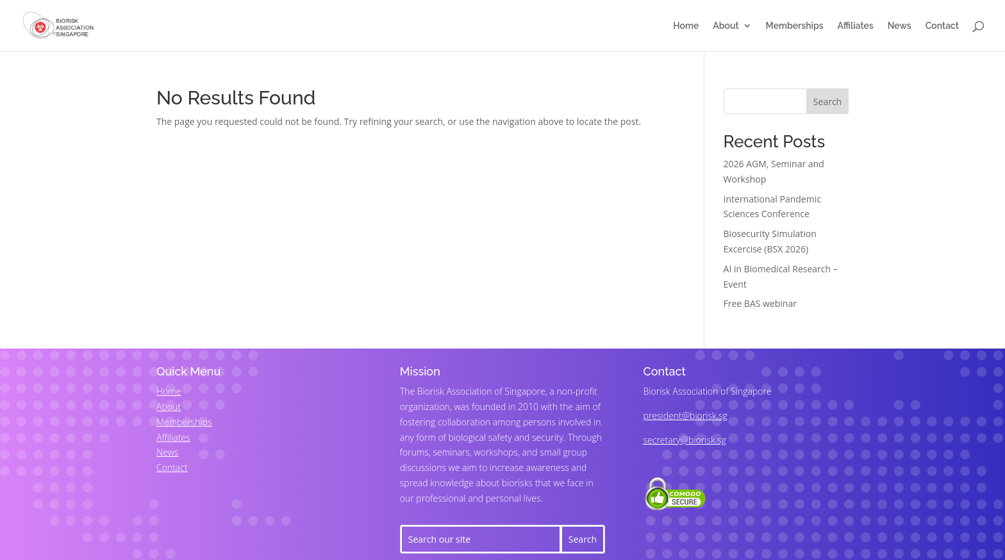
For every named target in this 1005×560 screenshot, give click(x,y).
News (899, 26)
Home (686, 26)
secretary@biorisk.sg (685, 440)
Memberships (795, 26)
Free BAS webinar (760, 303)
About (725, 26)
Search (827, 101)
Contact (942, 26)
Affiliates (856, 26)
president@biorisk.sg (685, 415)
